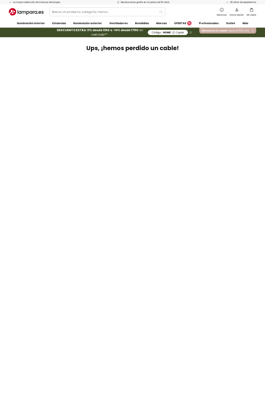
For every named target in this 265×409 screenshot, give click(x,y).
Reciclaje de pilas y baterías (192, 371)
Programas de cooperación (112, 248)
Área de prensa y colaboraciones (117, 273)
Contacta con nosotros (26, 242)
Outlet (230, 23)
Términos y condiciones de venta (200, 229)
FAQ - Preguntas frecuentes (29, 229)
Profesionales (209, 23)
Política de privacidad (174, 189)
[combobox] (107, 12)
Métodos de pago (21, 261)
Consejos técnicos (124, 280)
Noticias (98, 286)
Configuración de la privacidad (75, 371)
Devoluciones (18, 254)
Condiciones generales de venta (128, 371)
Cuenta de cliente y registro (29, 267)
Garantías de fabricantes (27, 273)
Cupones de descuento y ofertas (116, 261)
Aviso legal (183, 242)
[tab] (49, 253)
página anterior (125, 81)
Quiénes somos (103, 229)
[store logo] (26, 11)
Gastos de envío (20, 248)
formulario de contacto (90, 189)
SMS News (100, 242)
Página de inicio (121, 92)
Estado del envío (21, 235)
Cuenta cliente (145, 92)
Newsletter (101, 235)
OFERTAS (183, 23)
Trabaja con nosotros (108, 254)
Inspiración (100, 280)
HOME (168, 32)
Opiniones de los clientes (110, 267)
